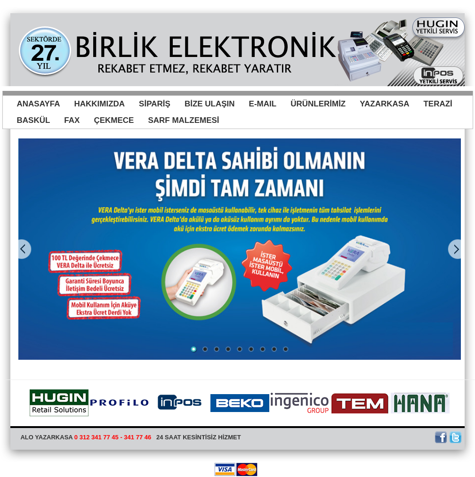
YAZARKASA (384, 103)
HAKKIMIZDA (99, 103)
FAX (72, 120)
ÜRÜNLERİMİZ (318, 103)
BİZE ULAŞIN (210, 103)
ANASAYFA (38, 103)
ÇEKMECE (114, 120)
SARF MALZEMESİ (183, 120)
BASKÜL (33, 120)
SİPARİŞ (154, 103)
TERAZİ (437, 103)
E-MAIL (263, 103)
